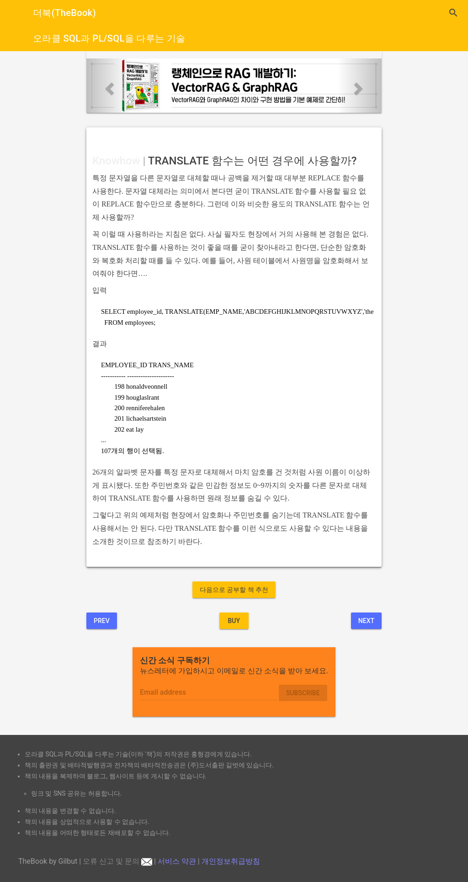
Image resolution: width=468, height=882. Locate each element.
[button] (108, 85)
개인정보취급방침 (231, 861)
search (453, 12)
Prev (102, 620)
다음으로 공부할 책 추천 (234, 589)
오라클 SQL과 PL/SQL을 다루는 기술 (109, 38)
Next (366, 620)
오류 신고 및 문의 (117, 861)
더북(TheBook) (64, 12)
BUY (234, 620)
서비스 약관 (177, 861)
